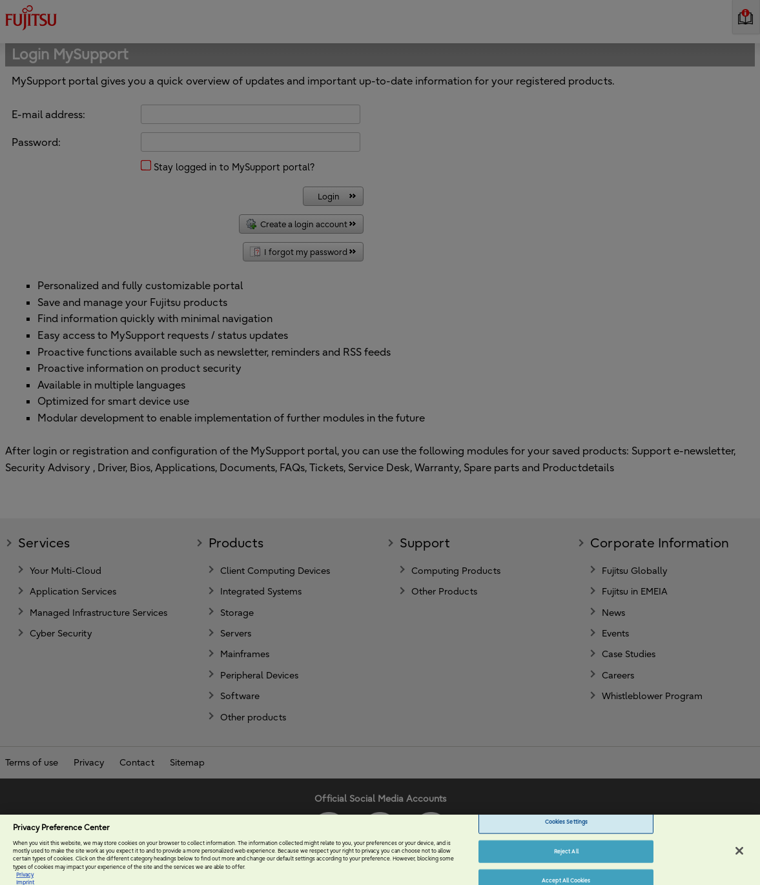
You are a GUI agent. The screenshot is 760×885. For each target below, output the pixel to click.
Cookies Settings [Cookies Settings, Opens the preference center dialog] (566, 827)
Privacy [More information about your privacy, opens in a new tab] (25, 880)
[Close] (739, 856)
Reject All (566, 856)
